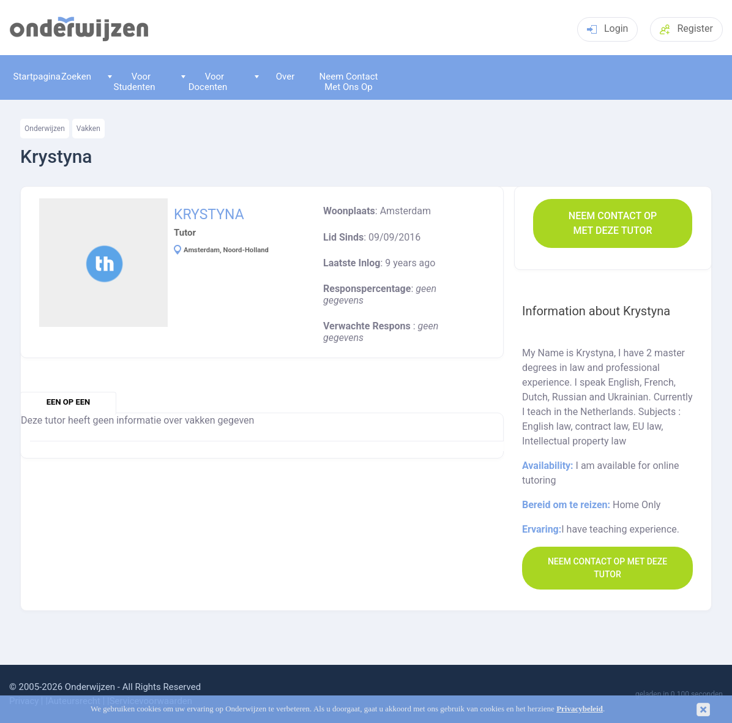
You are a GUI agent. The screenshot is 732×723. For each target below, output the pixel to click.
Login (607, 28)
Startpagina (34, 76)
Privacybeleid (579, 709)
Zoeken (76, 76)
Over (275, 76)
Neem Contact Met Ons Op (348, 81)
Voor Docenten (204, 81)
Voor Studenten (131, 81)
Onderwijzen (44, 128)
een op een (68, 401)
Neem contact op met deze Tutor (613, 223)
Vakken (88, 128)
